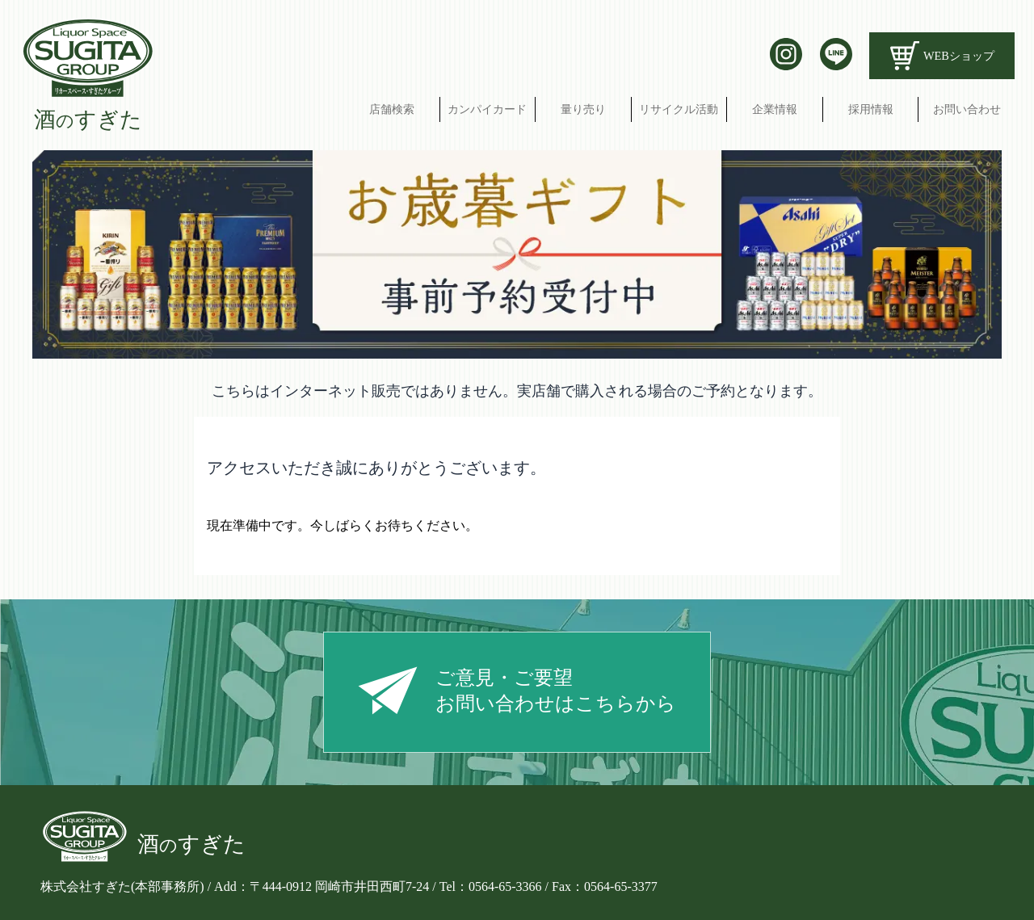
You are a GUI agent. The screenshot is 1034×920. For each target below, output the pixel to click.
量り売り (583, 109)
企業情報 (774, 109)
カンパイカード (487, 109)
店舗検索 (391, 109)
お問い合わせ (967, 109)
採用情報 (870, 109)
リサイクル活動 (678, 109)
